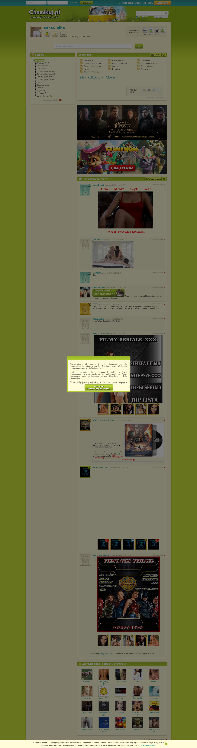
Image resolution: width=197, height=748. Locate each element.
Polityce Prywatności (148, 745)
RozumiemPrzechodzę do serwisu (99, 387)
